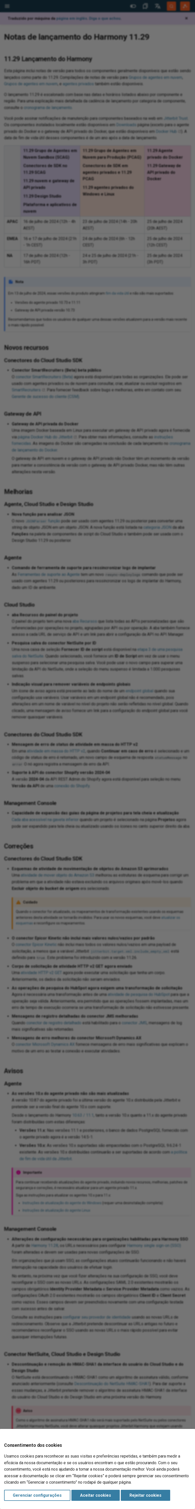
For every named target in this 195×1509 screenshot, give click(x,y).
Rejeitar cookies (145, 1495)
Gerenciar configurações (37, 1495)
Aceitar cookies (95, 1495)
